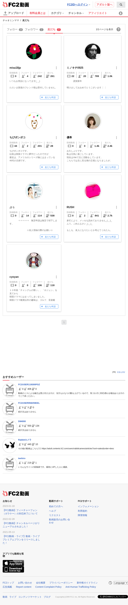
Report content (23, 587)
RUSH (70, 207)
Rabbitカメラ (24, 440)
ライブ (12, 597)
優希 (69, 137)
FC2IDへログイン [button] (78, 4)
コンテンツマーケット (30, 597)
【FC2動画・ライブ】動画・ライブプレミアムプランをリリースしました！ (21, 539)
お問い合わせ (25, 582)
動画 (5, 597)
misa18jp (17, 67)
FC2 (11, 4)
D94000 (22, 421)
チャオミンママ (11, 20)
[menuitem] (121, 5)
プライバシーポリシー (61, 582)
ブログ (47, 597)
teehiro (21, 458)
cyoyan (14, 276)
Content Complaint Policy (48, 587)
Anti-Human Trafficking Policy (81, 587)
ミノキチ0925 (75, 67)
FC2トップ (8, 582)
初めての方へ (56, 506)
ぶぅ (12, 207)
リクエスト (55, 515)
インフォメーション (88, 506)
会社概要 (40, 582)
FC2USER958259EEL (29, 403)
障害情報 (82, 515)
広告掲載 (7, 587)
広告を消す (121, 372)
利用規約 (82, 511)
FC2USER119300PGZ (29, 384)
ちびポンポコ (18, 137)
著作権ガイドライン (87, 582)
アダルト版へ (104, 4)
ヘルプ (52, 511)
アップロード (13, 13)
